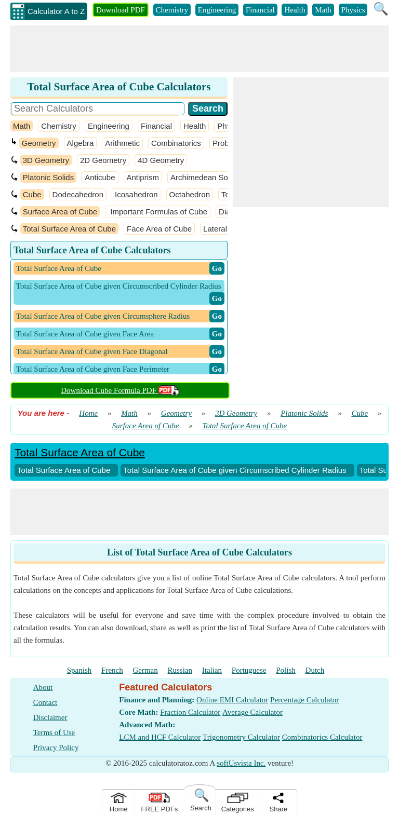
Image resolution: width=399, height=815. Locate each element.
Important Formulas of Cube (157, 211)
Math (323, 10)
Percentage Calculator (304, 700)
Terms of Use (54, 732)
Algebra (80, 143)
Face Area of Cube (159, 228)
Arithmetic (122, 143)
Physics (353, 10)
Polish (286, 670)
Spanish (79, 670)
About (43, 687)
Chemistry (172, 10)
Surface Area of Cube (60, 211)
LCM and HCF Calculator (160, 737)
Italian (212, 670)
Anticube (100, 177)
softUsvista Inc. (241, 763)
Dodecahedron (77, 194)
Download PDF (120, 10)
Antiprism (143, 177)
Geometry (39, 143)
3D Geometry (46, 160)
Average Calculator (252, 712)
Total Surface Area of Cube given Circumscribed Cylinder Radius (234, 470)
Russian (180, 670)
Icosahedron (136, 194)
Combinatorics (176, 143)
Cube (32, 194)
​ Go (217, 268)
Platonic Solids (48, 177)
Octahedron (189, 194)
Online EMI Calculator (232, 700)
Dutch (315, 670)
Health (294, 10)
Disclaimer (50, 717)
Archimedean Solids (205, 177)
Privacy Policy (56, 747)
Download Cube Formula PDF (120, 390)
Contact (45, 702)
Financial (260, 10)
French (112, 670)
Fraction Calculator (190, 712)
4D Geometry (161, 160)
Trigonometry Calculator (241, 737)
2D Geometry (103, 160)
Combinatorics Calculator (322, 737)
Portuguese (249, 670)
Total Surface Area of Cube (69, 228)
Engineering (217, 10)
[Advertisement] (199, 48)
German (144, 670)
